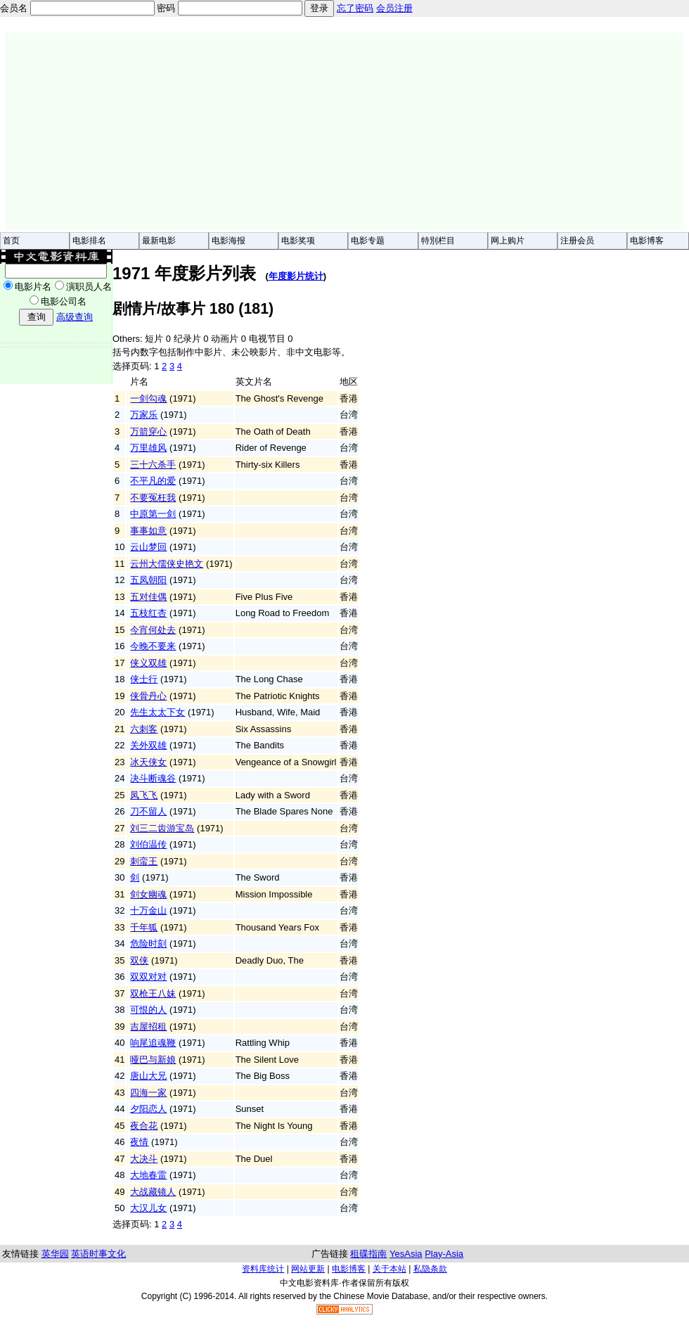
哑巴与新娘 (153, 1059)
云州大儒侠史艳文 (166, 563)
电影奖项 (298, 240)
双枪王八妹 (153, 993)
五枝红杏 (148, 613)
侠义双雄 (148, 663)
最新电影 (159, 240)
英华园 (55, 1253)
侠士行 (143, 679)
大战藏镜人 (153, 1192)
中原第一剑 (153, 514)
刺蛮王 (143, 861)
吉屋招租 (148, 1026)
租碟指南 (368, 1253)
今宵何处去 (153, 630)
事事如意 (148, 530)
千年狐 (143, 927)
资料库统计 (263, 1269)
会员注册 (394, 8)
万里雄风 (148, 447)
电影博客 (647, 240)
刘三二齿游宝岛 (162, 828)
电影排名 (89, 240)
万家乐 (143, 414)
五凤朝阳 (148, 580)
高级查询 (74, 317)
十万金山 (148, 910)
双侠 (139, 960)
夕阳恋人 (148, 1109)
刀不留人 (148, 811)
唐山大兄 (148, 1075)
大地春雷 (148, 1175)
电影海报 (228, 240)
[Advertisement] (177, 131)
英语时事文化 (98, 1253)
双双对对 (148, 976)
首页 (11, 240)
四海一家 (148, 1092)
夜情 (139, 1142)
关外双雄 (148, 745)
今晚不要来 (153, 646)
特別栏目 (438, 240)
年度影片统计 (296, 276)
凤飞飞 (143, 795)
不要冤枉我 (153, 497)
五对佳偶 (148, 597)
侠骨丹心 (148, 696)
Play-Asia (444, 1253)
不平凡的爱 (153, 480)
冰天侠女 (148, 762)
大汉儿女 (148, 1208)
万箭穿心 (148, 431)
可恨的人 (148, 1009)
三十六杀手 (153, 464)
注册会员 (577, 240)
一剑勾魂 (148, 398)
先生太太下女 (157, 712)
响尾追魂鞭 (153, 1042)
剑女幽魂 (148, 894)
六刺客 (143, 729)
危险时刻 (148, 943)
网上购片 (507, 240)
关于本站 (389, 1269)
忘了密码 (355, 8)
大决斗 (143, 1158)
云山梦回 (148, 547)
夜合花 (143, 1125)
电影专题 (368, 240)
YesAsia (406, 1253)
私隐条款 (430, 1269)
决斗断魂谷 (153, 778)
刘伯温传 (148, 844)
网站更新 (308, 1269)
